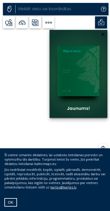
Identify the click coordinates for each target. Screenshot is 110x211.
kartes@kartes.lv (63, 187)
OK (10, 202)
